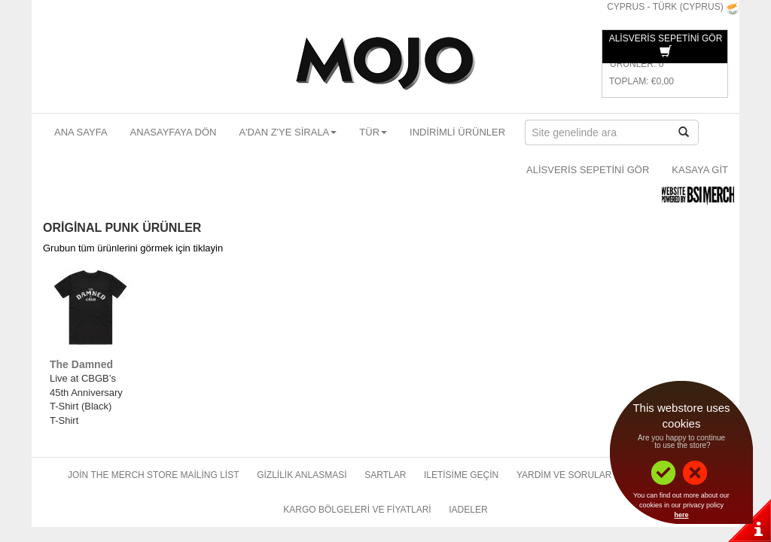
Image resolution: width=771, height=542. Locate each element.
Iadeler (468, 509)
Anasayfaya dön (173, 132)
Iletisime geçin (461, 475)
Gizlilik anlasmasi (301, 475)
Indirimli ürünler (457, 132)
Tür (373, 132)
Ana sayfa (81, 132)
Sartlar (385, 475)
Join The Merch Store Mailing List (153, 475)
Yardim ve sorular (564, 475)
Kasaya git (700, 169)
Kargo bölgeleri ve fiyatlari (357, 509)
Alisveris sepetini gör (587, 169)
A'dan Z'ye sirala (288, 132)
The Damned (81, 364)
